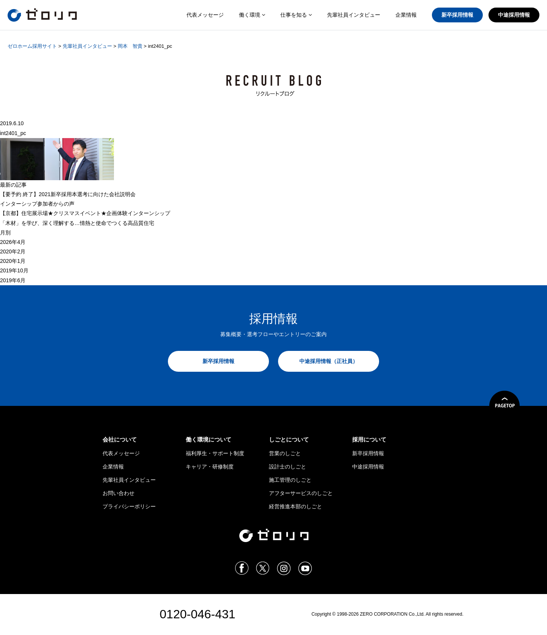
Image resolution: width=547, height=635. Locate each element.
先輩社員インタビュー (353, 15)
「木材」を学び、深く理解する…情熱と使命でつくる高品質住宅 (77, 223)
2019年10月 (14, 270)
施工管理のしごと (290, 480)
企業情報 (406, 15)
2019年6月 (12, 280)
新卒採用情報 (457, 15)
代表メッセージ (205, 15)
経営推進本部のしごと (295, 506)
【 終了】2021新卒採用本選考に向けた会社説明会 (68, 194)
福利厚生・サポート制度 (215, 453)
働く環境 (252, 15)
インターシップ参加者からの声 (37, 204)
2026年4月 (12, 242)
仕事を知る (296, 15)
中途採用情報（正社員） (328, 361)
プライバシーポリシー (129, 506)
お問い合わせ (118, 493)
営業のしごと (285, 453)
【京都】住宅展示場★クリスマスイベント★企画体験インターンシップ (85, 213)
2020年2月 (12, 251)
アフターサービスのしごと (301, 493)
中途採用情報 (514, 15)
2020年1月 (12, 261)
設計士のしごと (287, 467)
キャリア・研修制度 (210, 467)
